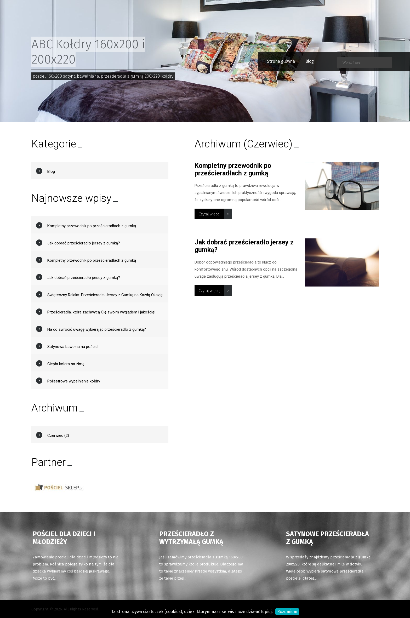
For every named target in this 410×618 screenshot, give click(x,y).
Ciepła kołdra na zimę (65, 364)
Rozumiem (287, 611)
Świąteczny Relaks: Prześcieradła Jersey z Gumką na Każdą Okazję (105, 295)
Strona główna (270, 61)
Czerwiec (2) (58, 435)
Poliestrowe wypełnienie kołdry (73, 381)
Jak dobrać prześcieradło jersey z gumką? (83, 243)
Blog (299, 61)
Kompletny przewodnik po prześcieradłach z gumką (233, 169)
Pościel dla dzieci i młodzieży (64, 538)
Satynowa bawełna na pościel (72, 346)
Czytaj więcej (209, 213)
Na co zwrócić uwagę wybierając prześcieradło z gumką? (96, 329)
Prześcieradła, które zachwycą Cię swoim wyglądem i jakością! (101, 312)
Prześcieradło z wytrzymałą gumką (191, 538)
